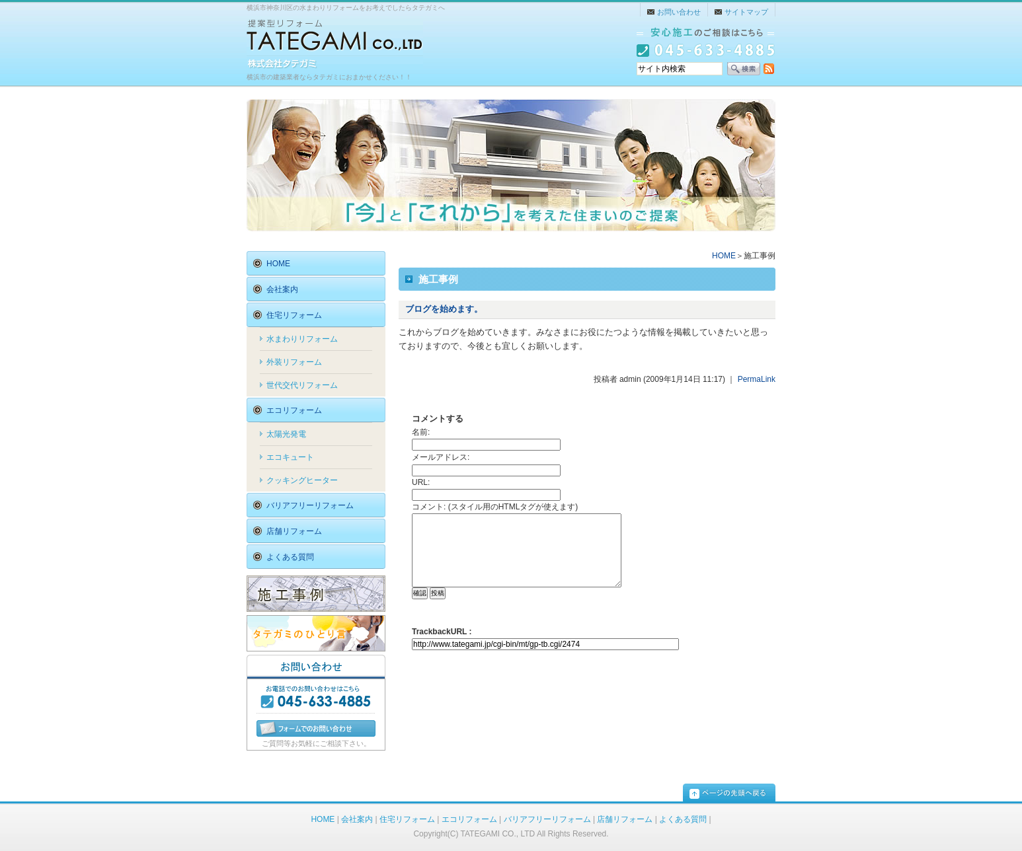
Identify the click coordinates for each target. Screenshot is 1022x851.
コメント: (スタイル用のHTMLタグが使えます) (495, 506)
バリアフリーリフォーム (547, 819)
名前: (421, 432)
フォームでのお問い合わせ (315, 728)
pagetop (729, 792)
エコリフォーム (469, 819)
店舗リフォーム (624, 819)
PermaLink (756, 379)
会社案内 (357, 819)
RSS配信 (769, 68)
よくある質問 (683, 819)
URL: (421, 482)
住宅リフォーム (407, 819)
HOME (724, 255)
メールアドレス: (440, 457)
